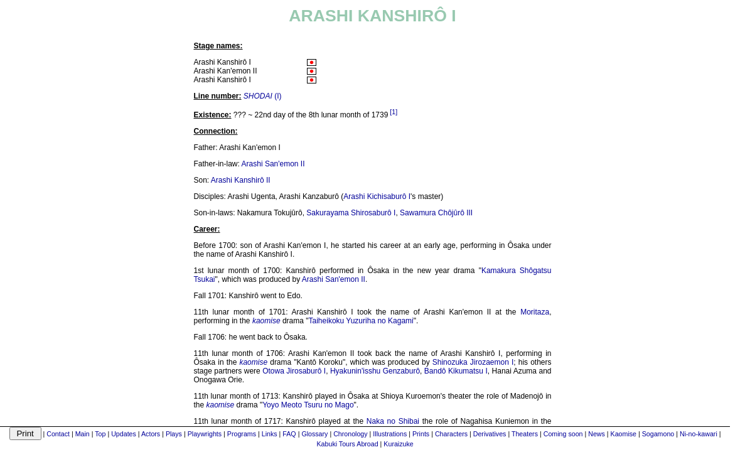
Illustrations (390, 434)
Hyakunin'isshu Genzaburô (375, 371)
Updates (123, 434)
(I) (263, 96)
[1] (393, 112)
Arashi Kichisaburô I (376, 196)
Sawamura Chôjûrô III (436, 212)
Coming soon (563, 434)
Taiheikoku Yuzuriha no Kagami (361, 320)
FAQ (289, 434)
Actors (150, 434)
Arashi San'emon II (273, 163)
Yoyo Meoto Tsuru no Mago (307, 405)
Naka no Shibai (393, 421)
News (596, 434)
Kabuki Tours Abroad (347, 444)
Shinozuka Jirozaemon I (473, 362)
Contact (58, 434)
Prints (420, 434)
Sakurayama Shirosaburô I (350, 212)
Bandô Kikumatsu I (456, 371)
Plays (174, 434)
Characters (451, 434)
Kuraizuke (398, 444)
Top (100, 434)
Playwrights (205, 434)
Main (82, 434)
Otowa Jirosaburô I (294, 371)
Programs (241, 434)
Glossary (314, 434)
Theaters (525, 434)
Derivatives (489, 434)
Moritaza (534, 312)
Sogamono (658, 434)
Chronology (350, 434)
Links (269, 434)
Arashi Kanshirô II (241, 180)
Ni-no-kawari (698, 434)
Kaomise (623, 434)
